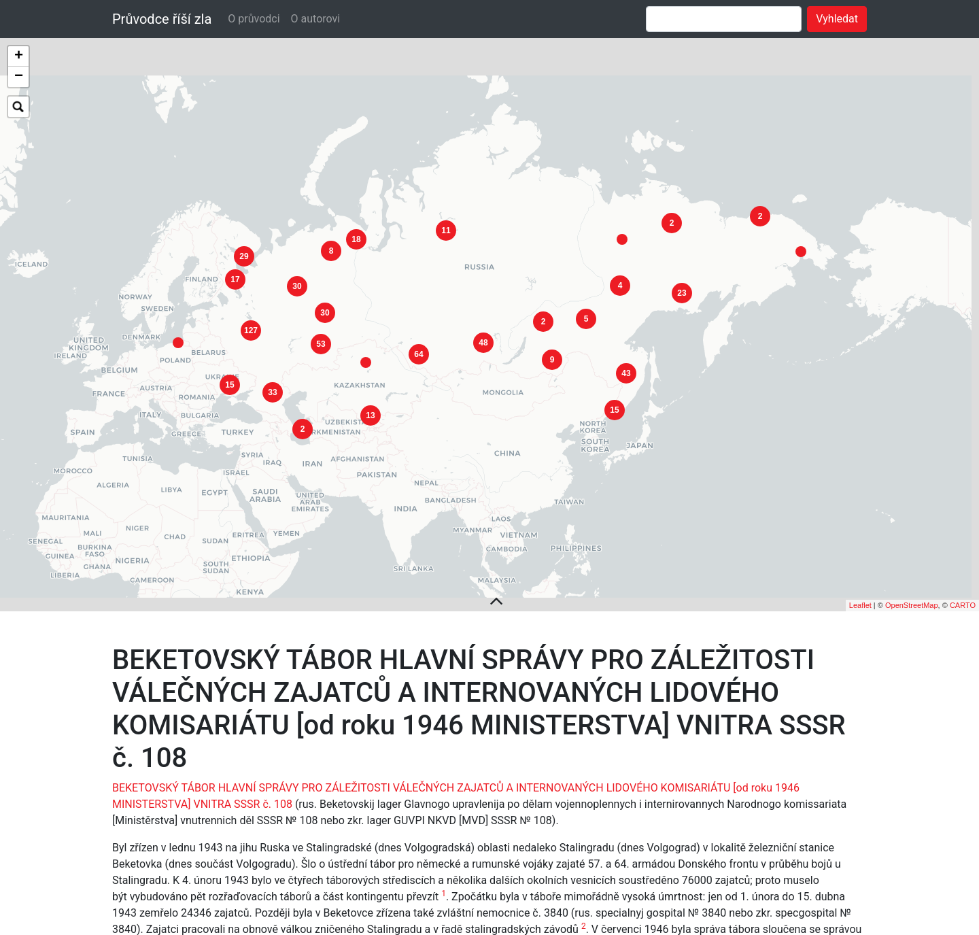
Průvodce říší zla (161, 19)
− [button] (18, 77)
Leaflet (860, 568)
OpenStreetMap (911, 568)
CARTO (963, 568)
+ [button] (18, 56)
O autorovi (316, 18)
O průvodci (253, 18)
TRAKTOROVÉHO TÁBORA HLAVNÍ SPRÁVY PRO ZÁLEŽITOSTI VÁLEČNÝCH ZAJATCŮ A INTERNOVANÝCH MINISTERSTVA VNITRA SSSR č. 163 (460, 908)
